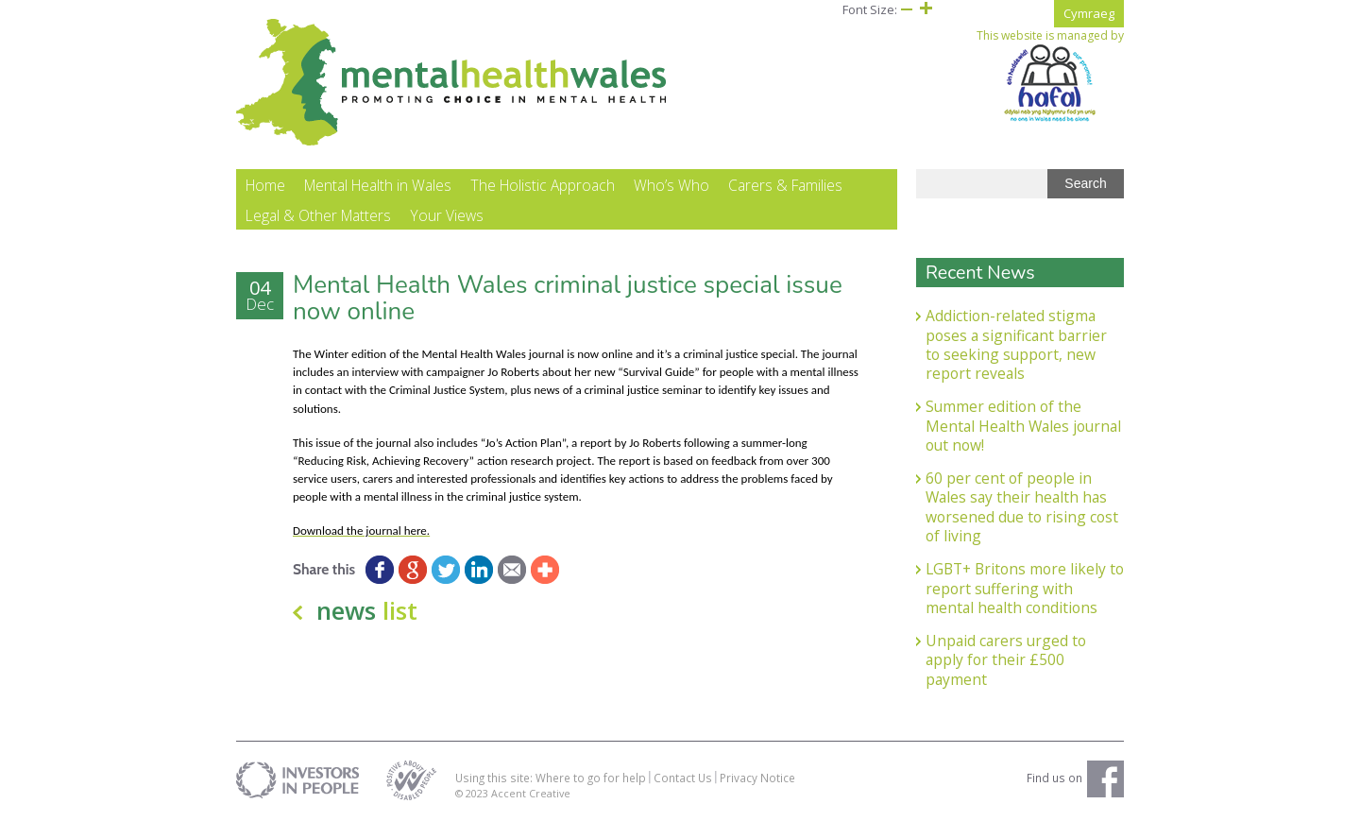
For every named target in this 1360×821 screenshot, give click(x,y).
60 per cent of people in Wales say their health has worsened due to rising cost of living (1022, 507)
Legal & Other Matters (318, 215)
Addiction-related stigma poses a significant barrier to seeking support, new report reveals (1016, 344)
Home (265, 185)
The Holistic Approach (542, 185)
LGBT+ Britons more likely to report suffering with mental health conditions (1025, 588)
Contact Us (683, 777)
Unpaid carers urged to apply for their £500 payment (1006, 660)
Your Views (447, 215)
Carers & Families (785, 185)
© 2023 (473, 793)
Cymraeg (1088, 13)
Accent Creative (530, 793)
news (366, 610)
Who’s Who (671, 185)
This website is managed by (1050, 75)
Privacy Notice (757, 777)
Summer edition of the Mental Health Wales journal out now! (1023, 425)
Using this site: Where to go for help (550, 777)
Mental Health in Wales (377, 185)
